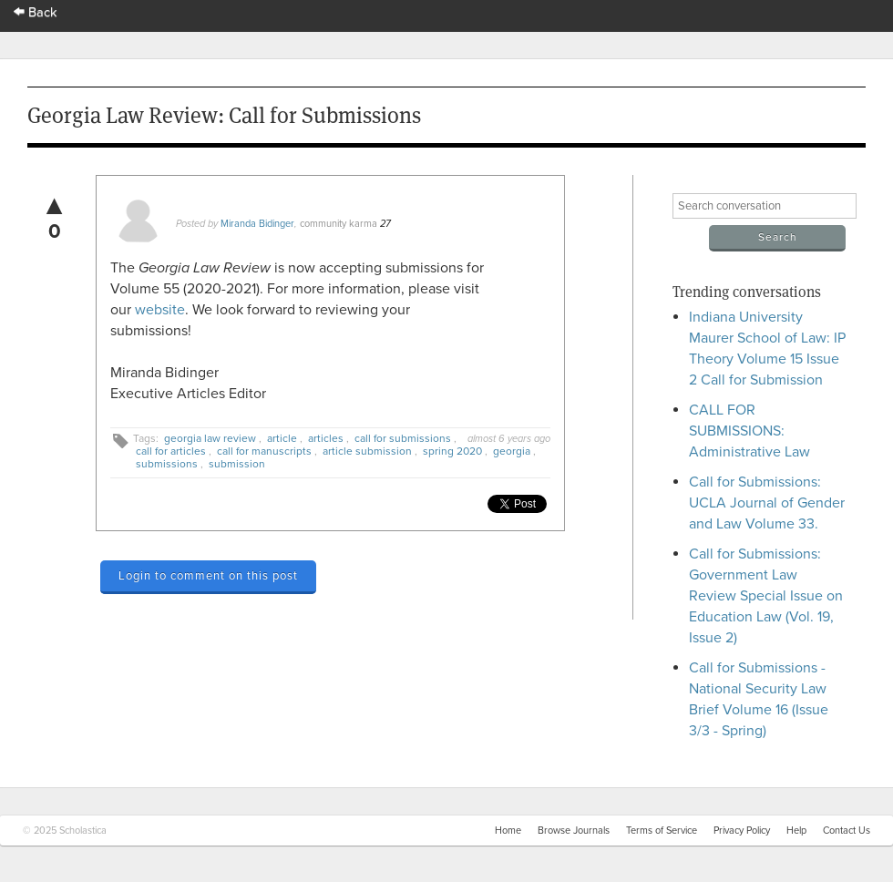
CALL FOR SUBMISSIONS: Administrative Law (749, 431)
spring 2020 (452, 451)
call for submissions (402, 438)
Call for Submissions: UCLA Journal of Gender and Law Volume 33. (767, 503)
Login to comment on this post (208, 576)
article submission (367, 451)
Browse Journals (574, 830)
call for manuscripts (264, 451)
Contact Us (846, 830)
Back (35, 12)
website (160, 310)
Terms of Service (661, 830)
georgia (511, 451)
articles (326, 438)
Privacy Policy (741, 830)
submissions (167, 463)
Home (508, 830)
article (282, 438)
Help (796, 830)
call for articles (171, 451)
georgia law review (210, 438)
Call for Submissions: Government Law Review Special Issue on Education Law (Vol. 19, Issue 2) (766, 596)
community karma (338, 224)
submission (237, 463)
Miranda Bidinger (257, 224)
